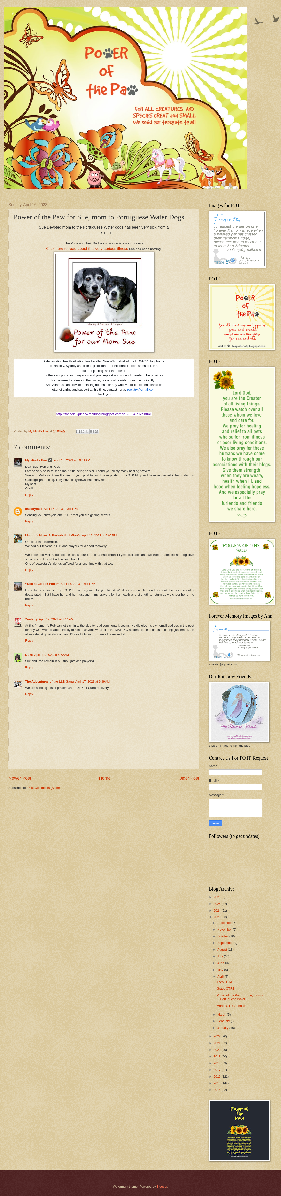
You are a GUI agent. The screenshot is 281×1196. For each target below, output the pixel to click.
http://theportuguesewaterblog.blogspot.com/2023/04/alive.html (103, 414)
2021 (217, 1043)
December (225, 922)
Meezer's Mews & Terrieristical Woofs (52, 535)
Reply (29, 495)
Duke (29, 655)
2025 (217, 904)
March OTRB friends (231, 1006)
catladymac (33, 509)
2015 (217, 1083)
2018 (217, 1063)
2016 (217, 1076)
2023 (217, 917)
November (225, 929)
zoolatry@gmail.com (141, 389)
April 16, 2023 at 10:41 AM (72, 460)
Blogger (162, 1186)
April (220, 976)
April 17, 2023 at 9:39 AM (92, 681)
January (223, 1028)
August (222, 949)
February (224, 1021)
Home (104, 778)
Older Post (189, 778)
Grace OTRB (225, 988)
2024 (217, 910)
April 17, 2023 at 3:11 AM (56, 619)
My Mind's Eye (36, 460)
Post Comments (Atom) (44, 788)
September (225, 943)
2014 (217, 1090)
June (221, 963)
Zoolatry (31, 619)
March (222, 1014)
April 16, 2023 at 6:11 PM (78, 584)
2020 (217, 1050)
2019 (217, 1056)
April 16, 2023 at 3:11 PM (61, 509)
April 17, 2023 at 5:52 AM (51, 655)
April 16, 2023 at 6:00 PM (99, 535)
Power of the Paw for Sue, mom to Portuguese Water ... (240, 997)
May (220, 969)
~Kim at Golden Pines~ (42, 584)
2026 (217, 897)
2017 (217, 1070)
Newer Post (19, 778)
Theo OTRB (225, 982)
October (223, 936)
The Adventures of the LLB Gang (49, 681)
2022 (217, 1036)
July (220, 956)
